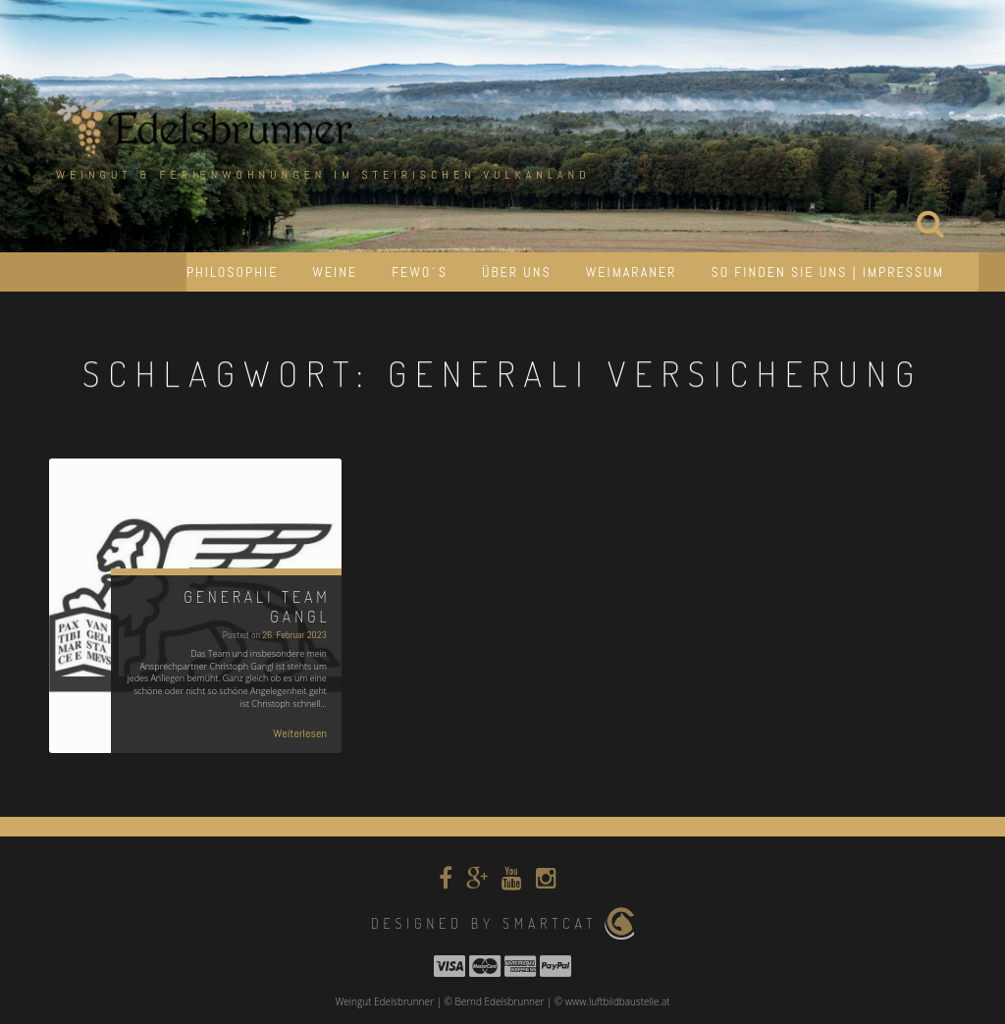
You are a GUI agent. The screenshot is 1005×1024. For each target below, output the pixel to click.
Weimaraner (631, 272)
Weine (334, 272)
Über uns (517, 272)
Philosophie (232, 272)
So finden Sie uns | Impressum (827, 272)
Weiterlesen (300, 733)
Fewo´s (420, 272)
